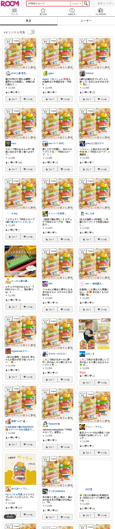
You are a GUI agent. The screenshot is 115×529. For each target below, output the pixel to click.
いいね (29, 99)
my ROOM (100, 11)
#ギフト (18, 222)
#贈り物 (9, 222)
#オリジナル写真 (14, 494)
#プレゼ (27, 222)
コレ (14, 99)
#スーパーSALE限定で (20, 429)
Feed (14, 11)
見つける (43, 11)
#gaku (45, 79)
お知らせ (72, 11)
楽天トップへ (105, 3)
